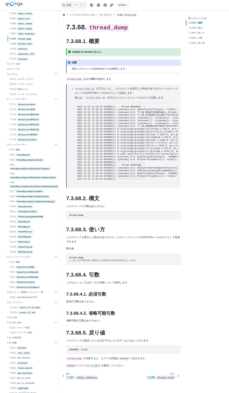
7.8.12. (26, 216)
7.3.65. (21, 23)
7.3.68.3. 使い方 (196, 32)
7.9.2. (22, 267)
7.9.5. (22, 282)
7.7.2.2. (22, 109)
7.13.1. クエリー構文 (19, 327)
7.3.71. (22, 54)
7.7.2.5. (24, 124)
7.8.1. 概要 (14, 149)
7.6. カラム (12, 74)
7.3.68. (20, 39)
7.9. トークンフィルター (19, 257)
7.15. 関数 (12, 342)
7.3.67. (22, 33)
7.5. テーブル (13, 69)
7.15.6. (21, 373)
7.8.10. (21, 206)
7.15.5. (21, 368)
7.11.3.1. (25, 307)
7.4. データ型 (13, 64)
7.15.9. (19, 388)
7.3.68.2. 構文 (195, 28)
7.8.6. (33, 184)
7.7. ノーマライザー (17, 99)
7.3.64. (20, 18)
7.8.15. (21, 232)
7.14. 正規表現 (14, 337)
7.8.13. (20, 221)
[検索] (74, 5)
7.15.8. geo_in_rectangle (21, 383)
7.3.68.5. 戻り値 (196, 43)
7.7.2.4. (24, 119)
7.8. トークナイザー (17, 144)
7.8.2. (19, 155)
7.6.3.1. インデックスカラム (23, 94)
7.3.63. (21, 13)
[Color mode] (92, 5)
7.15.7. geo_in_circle (19, 378)
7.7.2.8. (23, 139)
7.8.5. (32, 175)
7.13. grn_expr (14, 322)
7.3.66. (21, 28)
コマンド (106, 15)
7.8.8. (29, 196)
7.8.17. (20, 242)
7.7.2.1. (22, 104)
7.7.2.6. (24, 129)
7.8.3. (26, 160)
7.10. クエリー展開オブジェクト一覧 (25, 292)
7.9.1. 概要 (14, 262)
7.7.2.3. (24, 114)
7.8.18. (21, 247)
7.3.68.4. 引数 (195, 38)
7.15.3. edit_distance (19, 357)
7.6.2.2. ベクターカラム (21, 84)
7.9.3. (24, 272)
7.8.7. (26, 191)
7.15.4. (18, 363)
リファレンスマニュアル (82, 15)
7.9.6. (24, 287)
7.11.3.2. (22, 312)
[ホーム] (64, 15)
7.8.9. (32, 201)
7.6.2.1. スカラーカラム (21, 79)
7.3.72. (18, 59)
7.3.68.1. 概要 (195, 22)
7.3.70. (18, 49)
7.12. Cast (12, 317)
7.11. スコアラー (15, 302)
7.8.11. (23, 211)
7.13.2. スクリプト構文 (20, 332)
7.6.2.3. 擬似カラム (19, 89)
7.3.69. (21, 44)
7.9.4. (24, 277)
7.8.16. (20, 237)
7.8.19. (21, 252)
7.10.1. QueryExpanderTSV (23, 297)
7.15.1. (18, 348)
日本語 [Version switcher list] (122, 5)
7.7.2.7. (23, 134)
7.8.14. (20, 226)
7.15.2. (20, 353)
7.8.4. (29, 166)
